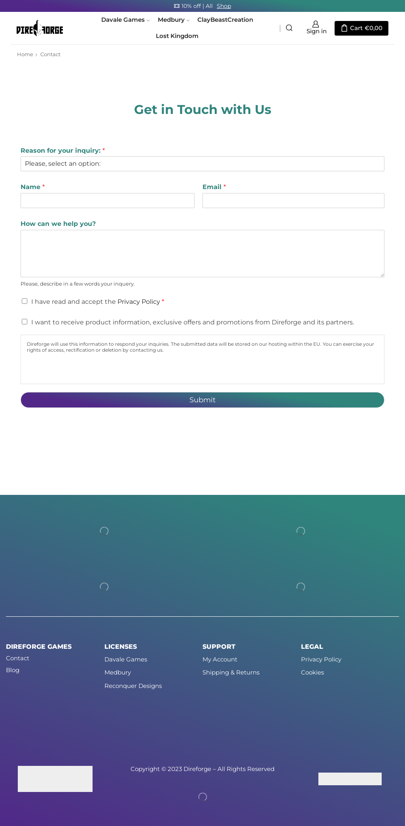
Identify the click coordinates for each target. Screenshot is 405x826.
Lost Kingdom (177, 36)
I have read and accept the (97, 301)
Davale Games (125, 19)
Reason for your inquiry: (63, 150)
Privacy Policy (138, 301)
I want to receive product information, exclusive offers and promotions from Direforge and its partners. (192, 322)
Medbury (173, 19)
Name (33, 187)
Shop (224, 5)
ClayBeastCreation (225, 19)
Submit (202, 400)
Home (25, 54)
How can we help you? (58, 223)
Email (214, 187)
